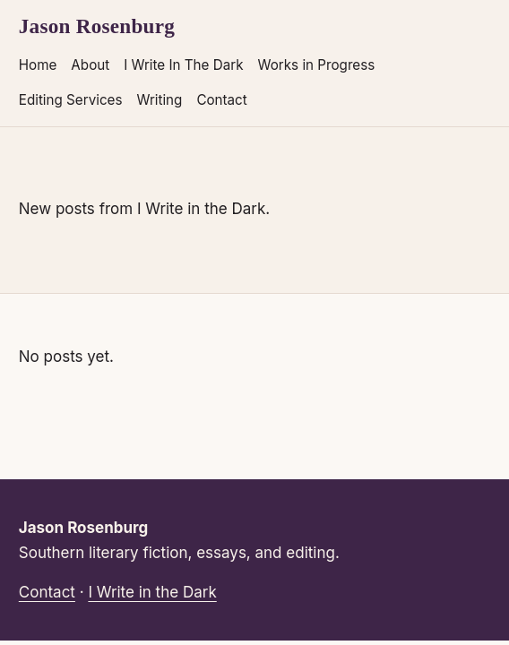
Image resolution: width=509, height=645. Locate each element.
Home (38, 64)
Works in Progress (316, 64)
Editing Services (71, 99)
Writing (159, 99)
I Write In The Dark (183, 64)
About (90, 64)
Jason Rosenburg (97, 26)
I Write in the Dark (152, 592)
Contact (221, 99)
